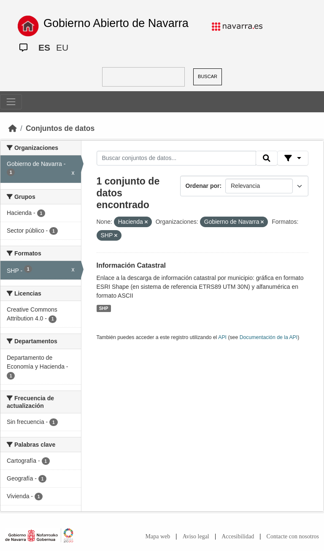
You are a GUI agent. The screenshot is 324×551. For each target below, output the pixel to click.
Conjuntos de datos (60, 128)
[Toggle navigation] (11, 101)
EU (62, 47)
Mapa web (158, 536)
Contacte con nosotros (293, 536)
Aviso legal (196, 536)
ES (44, 47)
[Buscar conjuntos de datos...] (176, 158)
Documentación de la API (269, 337)
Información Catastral (131, 265)
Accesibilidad (237, 536)
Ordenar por (203, 185)
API (222, 337)
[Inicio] (12, 128)
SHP (103, 308)
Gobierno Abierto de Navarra (116, 23)
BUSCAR (207, 76)
